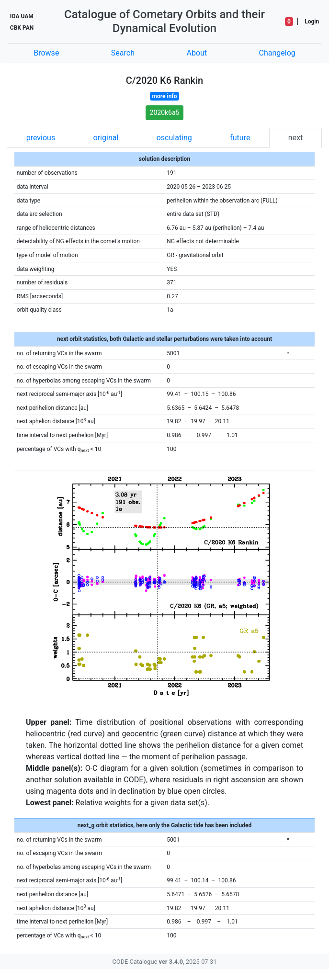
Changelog (277, 52)
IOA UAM (22, 16)
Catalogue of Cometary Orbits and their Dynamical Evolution (164, 21)
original (106, 137)
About (196, 52)
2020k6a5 (165, 112)
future (240, 137)
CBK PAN (22, 27)
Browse (46, 52)
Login (312, 21)
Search (123, 52)
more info (164, 96)
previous (40, 137)
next (295, 137)
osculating (174, 137)
